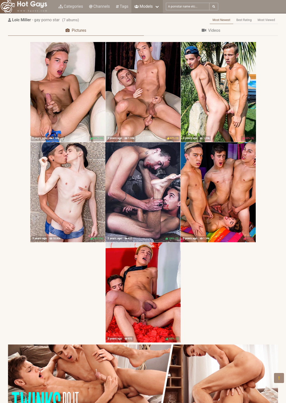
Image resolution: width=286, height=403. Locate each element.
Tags (122, 6)
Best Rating (243, 20)
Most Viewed (266, 20)
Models (143, 6)
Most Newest (221, 20)
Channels (99, 6)
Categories (71, 6)
